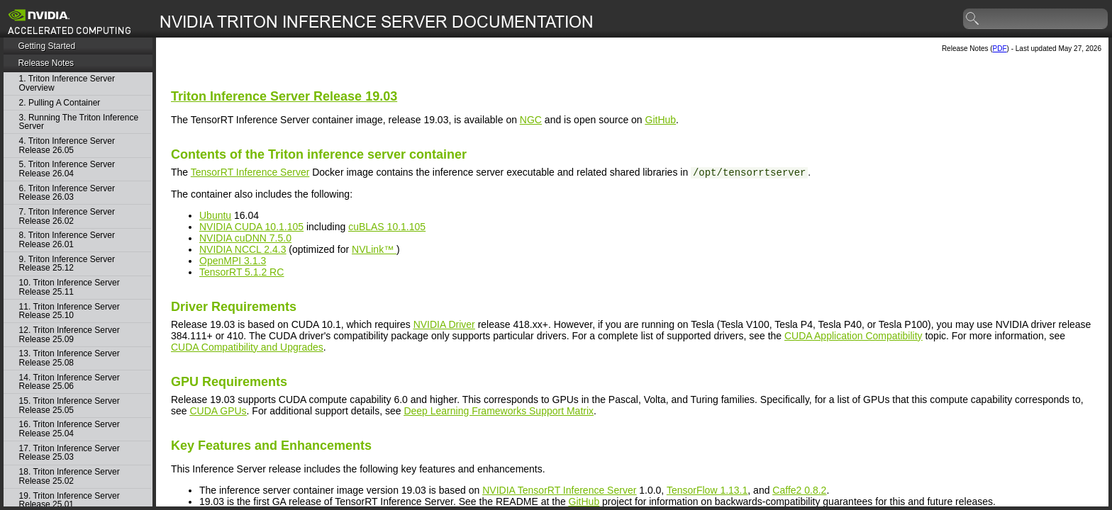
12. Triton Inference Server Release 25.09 (69, 335)
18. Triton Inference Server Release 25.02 (69, 476)
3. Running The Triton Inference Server (79, 122)
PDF (1000, 48)
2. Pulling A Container (60, 103)
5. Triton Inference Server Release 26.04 (67, 169)
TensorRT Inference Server (250, 172)
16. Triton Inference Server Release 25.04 (69, 429)
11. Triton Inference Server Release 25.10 (69, 311)
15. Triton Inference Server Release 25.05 (69, 405)
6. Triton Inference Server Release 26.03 (67, 193)
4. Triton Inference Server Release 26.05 (67, 145)
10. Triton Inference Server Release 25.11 (69, 287)
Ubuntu (215, 215)
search (973, 19)
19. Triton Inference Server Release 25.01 (69, 500)
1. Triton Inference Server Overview (67, 83)
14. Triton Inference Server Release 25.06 (69, 382)
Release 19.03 (284, 96)
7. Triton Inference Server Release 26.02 (67, 216)
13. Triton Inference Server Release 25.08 (69, 358)
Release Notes (46, 63)
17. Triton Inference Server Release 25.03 (69, 453)
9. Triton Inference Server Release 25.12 (67, 264)
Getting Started (46, 46)
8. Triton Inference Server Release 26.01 (67, 240)
